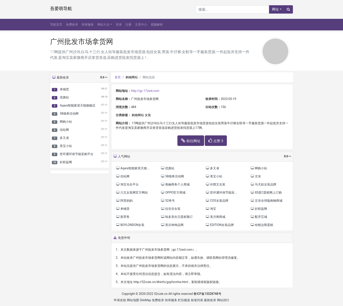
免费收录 (72, 24)
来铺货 (64, 89)
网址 (275, 9)
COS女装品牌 (216, 200)
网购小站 (66, 121)
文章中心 (141, 24)
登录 (119, 24)
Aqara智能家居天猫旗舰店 (77, 105)
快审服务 (88, 24)
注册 (128, 24)
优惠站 (64, 97)
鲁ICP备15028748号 (207, 294)
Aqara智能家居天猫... (132, 168)
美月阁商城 (215, 217)
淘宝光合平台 (127, 184)
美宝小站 (66, 146)
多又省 (64, 138)
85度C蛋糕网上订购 (266, 192)
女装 (148, 115)
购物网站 (132, 77)
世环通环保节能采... (221, 192)
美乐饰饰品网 (172, 225)
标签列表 (197, 300)
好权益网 (66, 162)
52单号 (168, 200)
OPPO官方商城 (173, 192)
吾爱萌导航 (61, 8)
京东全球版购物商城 (266, 200)
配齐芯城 (258, 217)
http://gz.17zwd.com (145, 91)
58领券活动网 (69, 113)
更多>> (103, 77)
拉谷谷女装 (170, 208)
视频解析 (157, 24)
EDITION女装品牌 (219, 225)
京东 (255, 176)
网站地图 (133, 300)
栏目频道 (184, 300)
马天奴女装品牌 (263, 184)
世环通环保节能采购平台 (76, 154)
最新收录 (210, 300)
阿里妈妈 (124, 200)
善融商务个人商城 (175, 184)
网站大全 (103, 24)
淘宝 (210, 208)
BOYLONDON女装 (130, 225)
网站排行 (223, 300)
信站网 (64, 129)
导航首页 (56, 24)
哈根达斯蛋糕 (261, 225)
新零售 (123, 217)
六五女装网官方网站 (132, 192)
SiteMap (145, 300)
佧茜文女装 (215, 184)
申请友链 (120, 300)
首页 (118, 77)
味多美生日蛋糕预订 (177, 217)
